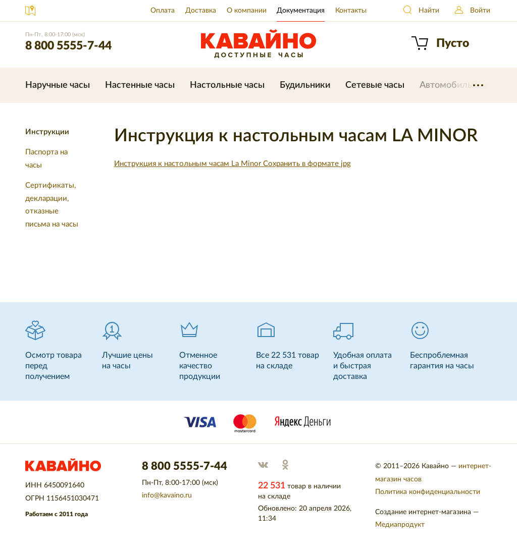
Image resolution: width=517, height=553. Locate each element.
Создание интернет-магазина (423, 512)
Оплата (162, 10)
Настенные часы (140, 85)
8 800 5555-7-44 (68, 45)
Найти (429, 10)
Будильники (305, 85)
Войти (480, 10)
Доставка (200, 10)
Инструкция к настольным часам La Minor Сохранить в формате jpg (232, 164)
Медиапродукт (400, 524)
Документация (301, 10)
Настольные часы (227, 85)
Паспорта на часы (46, 158)
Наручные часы (57, 85)
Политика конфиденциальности (427, 491)
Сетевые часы (374, 85)
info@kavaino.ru (167, 495)
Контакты (351, 10)
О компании (247, 10)
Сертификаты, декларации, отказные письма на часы (51, 205)
